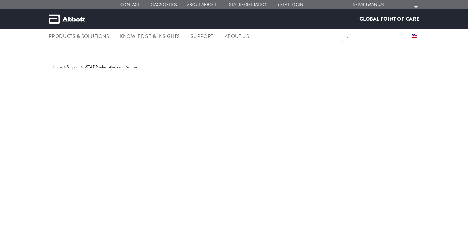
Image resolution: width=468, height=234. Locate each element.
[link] (58, 67)
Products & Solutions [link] (79, 36)
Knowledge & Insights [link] (150, 36)
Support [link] (202, 36)
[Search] (346, 35)
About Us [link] (237, 36)
